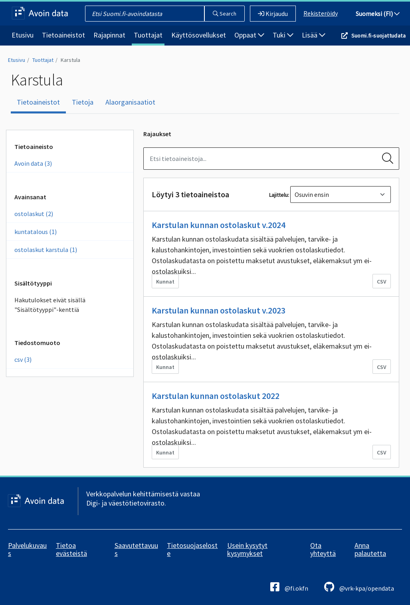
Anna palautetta (370, 549)
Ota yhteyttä (323, 549)
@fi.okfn (289, 586)
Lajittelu (278, 194)
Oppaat (249, 35)
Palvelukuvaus (27, 549)
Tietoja (82, 102)
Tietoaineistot (63, 35)
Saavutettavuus (136, 549)
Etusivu (23, 35)
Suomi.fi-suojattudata (378, 35)
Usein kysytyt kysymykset (247, 549)
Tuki (283, 35)
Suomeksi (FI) (378, 14)
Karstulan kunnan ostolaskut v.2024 (218, 224)
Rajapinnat (109, 35)
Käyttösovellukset (198, 35)
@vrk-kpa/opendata (359, 586)
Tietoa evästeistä (71, 549)
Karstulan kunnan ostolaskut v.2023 (218, 310)
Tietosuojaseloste (192, 549)
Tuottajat (148, 35)
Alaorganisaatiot (130, 102)
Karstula (70, 59)
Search (224, 13)
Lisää (313, 35)
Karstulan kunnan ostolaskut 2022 (215, 395)
